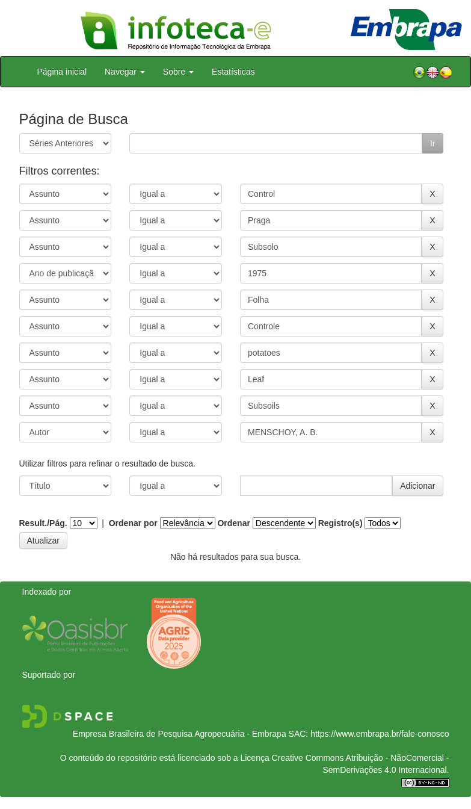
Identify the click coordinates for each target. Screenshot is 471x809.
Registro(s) (340, 523)
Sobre (178, 71)
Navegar (125, 71)
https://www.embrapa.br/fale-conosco (379, 734)
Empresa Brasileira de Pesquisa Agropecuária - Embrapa (179, 734)
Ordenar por (133, 523)
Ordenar (233, 523)
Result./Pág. (43, 523)
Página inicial (62, 71)
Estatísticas (233, 71)
